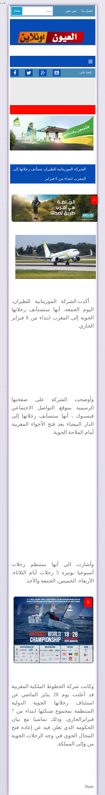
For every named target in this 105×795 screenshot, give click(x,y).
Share (89, 787)
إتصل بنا (87, 11)
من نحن (71, 11)
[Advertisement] (52, 494)
